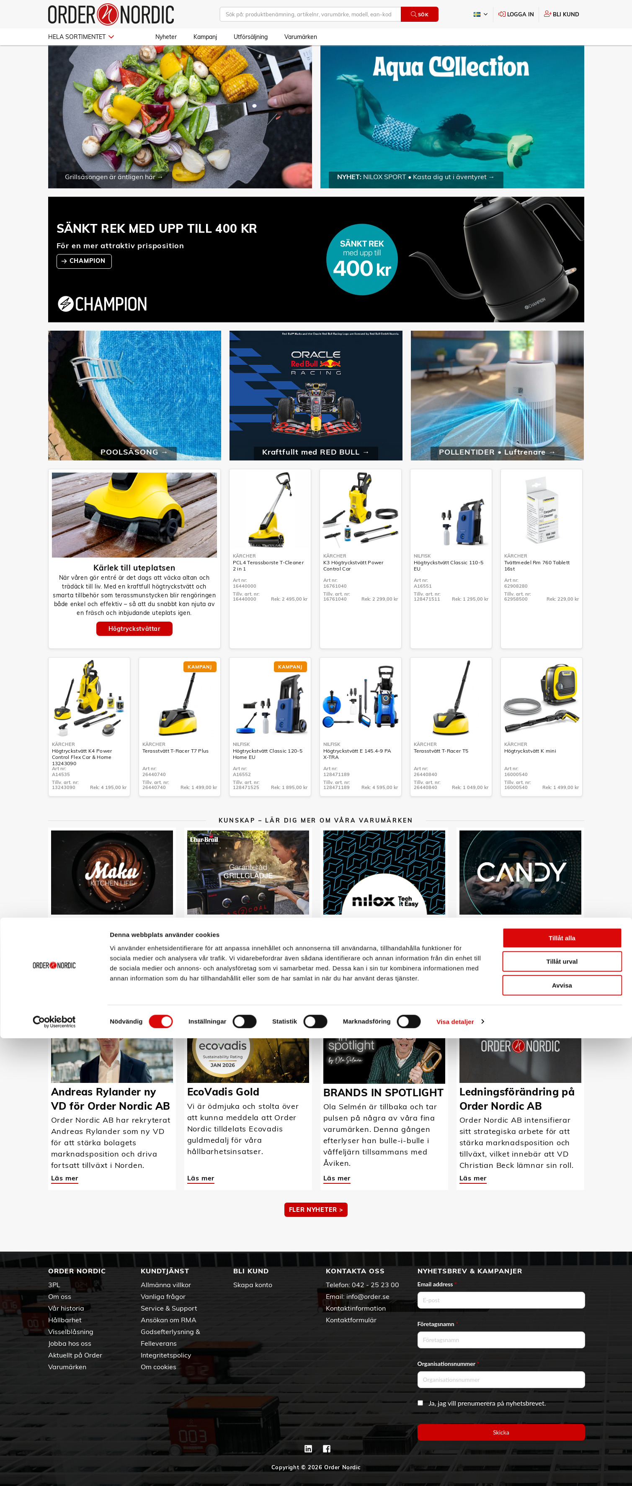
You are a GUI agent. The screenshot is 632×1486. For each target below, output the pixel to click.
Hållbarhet (65, 1320)
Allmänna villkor (166, 1284)
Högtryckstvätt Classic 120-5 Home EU (267, 778)
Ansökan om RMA (168, 1320)
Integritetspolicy (166, 1355)
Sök (420, 14)
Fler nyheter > (316, 1234)
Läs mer (65, 956)
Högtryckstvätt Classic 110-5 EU (448, 590)
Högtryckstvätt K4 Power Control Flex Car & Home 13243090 (82, 781)
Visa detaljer (455, 1469)
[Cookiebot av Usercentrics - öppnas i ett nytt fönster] (54, 1469)
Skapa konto (252, 1284)
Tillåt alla (562, 1385)
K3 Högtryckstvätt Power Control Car (353, 590)
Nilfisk (422, 580)
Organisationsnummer (449, 1363)
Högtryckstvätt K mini (530, 775)
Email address (437, 1284)
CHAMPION (88, 285)
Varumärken (300, 37)
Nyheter (166, 37)
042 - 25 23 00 (375, 1284)
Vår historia (66, 1308)
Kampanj (205, 37)
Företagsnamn (438, 1323)
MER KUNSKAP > (316, 988)
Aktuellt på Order (75, 1355)
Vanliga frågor (163, 1296)
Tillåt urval (562, 1409)
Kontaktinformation (356, 1308)
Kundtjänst (165, 1271)
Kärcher (244, 580)
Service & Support (169, 1308)
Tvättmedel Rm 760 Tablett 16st (537, 590)
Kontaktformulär (351, 1320)
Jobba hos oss (69, 1343)
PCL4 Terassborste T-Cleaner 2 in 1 (268, 590)
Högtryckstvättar (134, 653)
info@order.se (368, 1296)
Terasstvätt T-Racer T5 (441, 775)
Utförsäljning (251, 37)
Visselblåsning (70, 1331)
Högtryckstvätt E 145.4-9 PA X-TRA (357, 778)
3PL (54, 1284)
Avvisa (562, 1433)
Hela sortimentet (81, 36)
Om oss (59, 1296)
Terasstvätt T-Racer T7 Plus (175, 775)
